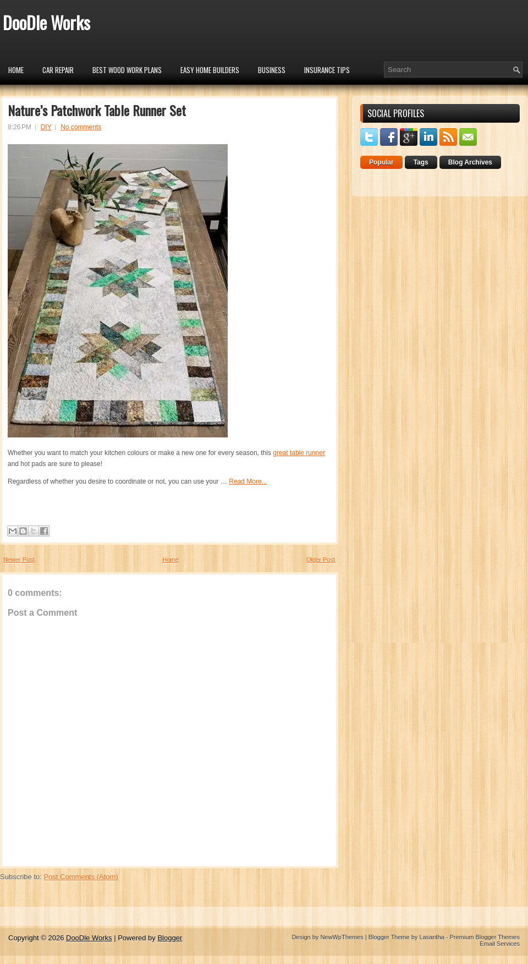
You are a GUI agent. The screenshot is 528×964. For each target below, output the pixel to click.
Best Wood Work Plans (127, 69)
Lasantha (431, 937)
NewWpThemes (341, 937)
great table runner (299, 453)
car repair (58, 69)
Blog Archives (470, 162)
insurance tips (327, 69)
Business (271, 69)
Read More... (248, 481)
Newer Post (19, 559)
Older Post (320, 559)
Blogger (169, 938)
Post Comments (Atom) (81, 877)
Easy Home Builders (209, 69)
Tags (421, 162)
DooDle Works (46, 22)
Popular (381, 162)
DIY (46, 127)
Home (16, 69)
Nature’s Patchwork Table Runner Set (97, 110)
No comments (81, 127)
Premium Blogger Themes (484, 937)
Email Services (500, 943)
